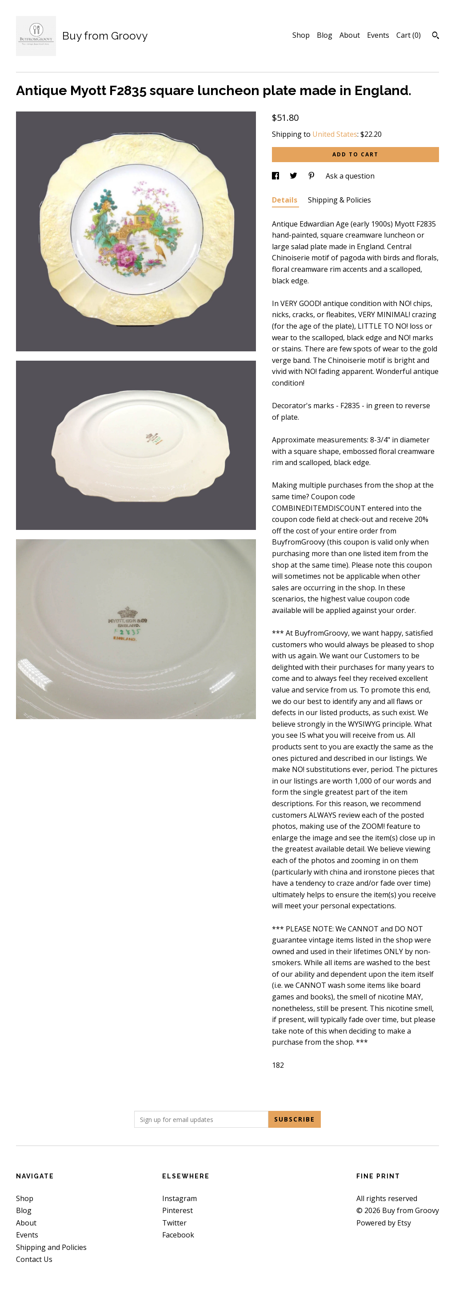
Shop (301, 35)
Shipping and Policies (51, 1247)
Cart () (408, 35)
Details (285, 200)
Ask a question (350, 176)
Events (378, 35)
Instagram (179, 1198)
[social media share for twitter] (294, 176)
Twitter (174, 1223)
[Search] (435, 36)
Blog (324, 35)
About (349, 35)
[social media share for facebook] (276, 176)
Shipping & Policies (339, 200)
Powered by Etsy (383, 1223)
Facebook (178, 1235)
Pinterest (177, 1210)
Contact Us (34, 1259)
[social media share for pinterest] (312, 176)
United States (334, 134)
